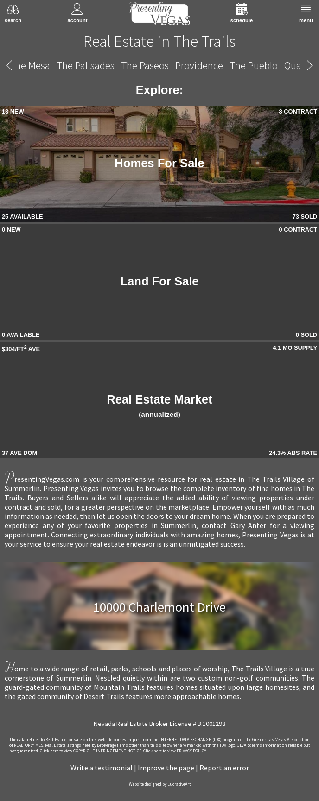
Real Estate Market (159, 405)
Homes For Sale (159, 163)
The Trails (160, 65)
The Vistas (278, 65)
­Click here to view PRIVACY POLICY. (175, 751)
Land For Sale (159, 281)
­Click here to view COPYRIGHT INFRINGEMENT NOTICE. (91, 751)
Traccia (113, 65)
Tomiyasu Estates (54, 65)
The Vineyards (221, 65)
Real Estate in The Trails (159, 41)
